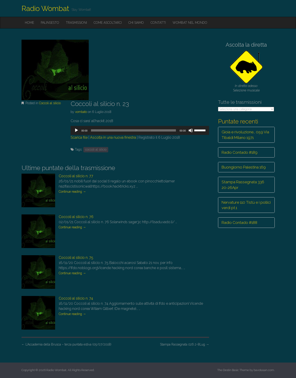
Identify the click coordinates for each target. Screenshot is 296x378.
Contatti (158, 22)
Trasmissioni (76, 22)
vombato (81, 112)
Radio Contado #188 (239, 222)
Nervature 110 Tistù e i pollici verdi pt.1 (246, 205)
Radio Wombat (45, 8)
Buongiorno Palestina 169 (244, 167)
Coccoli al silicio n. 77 (76, 176)
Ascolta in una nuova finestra (113, 137)
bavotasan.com (264, 370)
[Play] (76, 130)
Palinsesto (50, 22)
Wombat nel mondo (190, 22)
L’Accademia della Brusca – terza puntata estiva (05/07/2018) (66, 344)
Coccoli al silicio (50, 103)
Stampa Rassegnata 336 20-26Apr (243, 185)
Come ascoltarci (108, 22)
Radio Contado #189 (239, 152)
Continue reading (72, 191)
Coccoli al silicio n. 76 (76, 217)
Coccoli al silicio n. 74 (76, 298)
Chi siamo (136, 22)
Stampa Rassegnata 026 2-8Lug (184, 344)
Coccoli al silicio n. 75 (76, 257)
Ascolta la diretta (246, 44)
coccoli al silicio (95, 149)
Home (29, 22)
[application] (140, 130)
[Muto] (190, 130)
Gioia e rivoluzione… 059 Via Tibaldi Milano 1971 (245, 135)
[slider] (133, 130)
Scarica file (79, 137)
